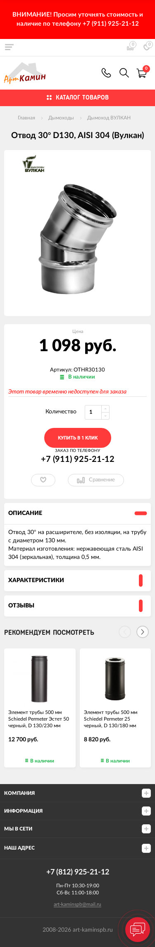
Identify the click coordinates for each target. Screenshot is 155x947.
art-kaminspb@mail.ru (77, 904)
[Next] (142, 632)
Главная (26, 117)
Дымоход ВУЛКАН (109, 117)
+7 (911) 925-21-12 (106, 73)
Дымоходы (61, 117)
